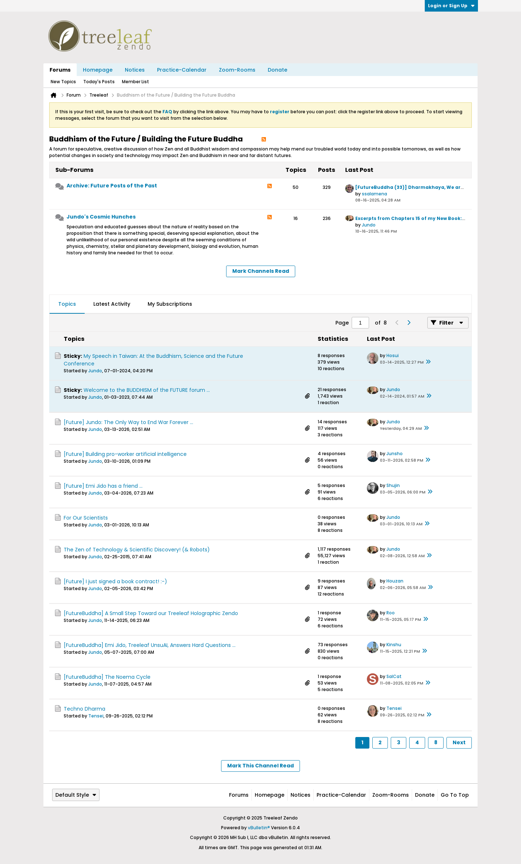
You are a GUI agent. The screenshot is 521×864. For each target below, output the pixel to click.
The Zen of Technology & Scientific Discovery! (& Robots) (137, 549)
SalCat (394, 676)
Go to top (455, 795)
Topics (67, 304)
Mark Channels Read (260, 271)
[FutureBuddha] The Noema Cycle (107, 677)
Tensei (95, 716)
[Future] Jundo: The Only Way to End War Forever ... (128, 422)
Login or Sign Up (451, 6)
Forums (60, 69)
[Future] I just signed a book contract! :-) (115, 581)
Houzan (394, 581)
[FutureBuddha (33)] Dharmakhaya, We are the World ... (424, 187)
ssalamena (374, 194)
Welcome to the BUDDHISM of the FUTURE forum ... (147, 390)
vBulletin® (259, 828)
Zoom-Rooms (237, 69)
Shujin (393, 485)
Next (459, 742)
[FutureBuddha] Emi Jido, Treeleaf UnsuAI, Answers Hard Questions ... (150, 645)
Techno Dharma (84, 708)
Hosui (392, 355)
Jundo (369, 225)
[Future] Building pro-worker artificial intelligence (125, 454)
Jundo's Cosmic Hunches (101, 216)
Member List (135, 82)
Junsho (394, 453)
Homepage (98, 69)
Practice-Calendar (182, 69)
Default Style (75, 795)
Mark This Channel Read (260, 765)
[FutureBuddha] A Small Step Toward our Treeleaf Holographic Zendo (151, 613)
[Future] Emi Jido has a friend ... (103, 486)
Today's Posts (99, 82)
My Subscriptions (170, 304)
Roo (390, 613)
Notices (135, 69)
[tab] (67, 304)
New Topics (63, 82)
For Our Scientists (86, 517)
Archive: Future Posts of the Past (112, 185)
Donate (277, 69)
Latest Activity (111, 304)
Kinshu (393, 644)
